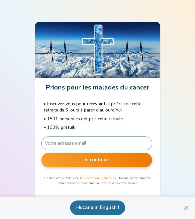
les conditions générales (98, 178)
